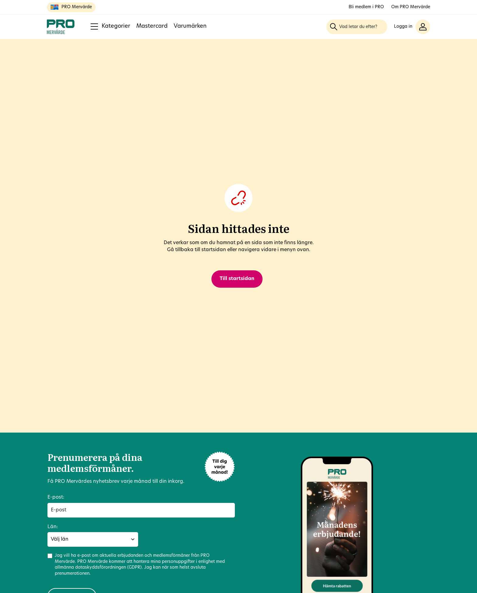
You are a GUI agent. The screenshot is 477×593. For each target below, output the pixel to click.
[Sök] (333, 26)
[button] (412, 26)
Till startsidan (237, 278)
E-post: (55, 497)
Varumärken (190, 26)
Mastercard (152, 26)
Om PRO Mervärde (410, 7)
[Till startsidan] (61, 26)
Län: (52, 527)
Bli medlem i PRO (366, 7)
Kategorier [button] (110, 26)
